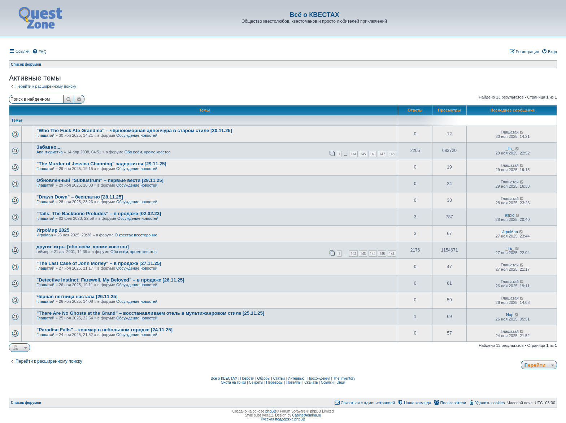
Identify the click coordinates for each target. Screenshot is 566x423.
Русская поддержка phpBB (283, 419)
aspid (509, 215)
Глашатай (45, 135)
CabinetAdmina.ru (306, 415)
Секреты (256, 382)
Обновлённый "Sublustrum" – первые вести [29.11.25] (100, 180)
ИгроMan (44, 235)
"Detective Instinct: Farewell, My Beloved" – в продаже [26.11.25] (110, 280)
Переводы (274, 382)
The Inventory (344, 378)
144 (353, 154)
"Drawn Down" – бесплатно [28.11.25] (79, 197)
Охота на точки (233, 382)
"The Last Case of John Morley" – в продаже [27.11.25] (98, 263)
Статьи (279, 378)
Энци (340, 382)
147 (382, 154)
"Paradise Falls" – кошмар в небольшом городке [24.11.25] (104, 329)
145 (363, 154)
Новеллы (293, 382)
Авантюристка (49, 152)
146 (372, 154)
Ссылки (327, 382)
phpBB (270, 411)
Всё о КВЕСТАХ (224, 378)
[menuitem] (39, 51)
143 (363, 253)
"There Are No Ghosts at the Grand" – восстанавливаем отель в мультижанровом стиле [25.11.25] (150, 313)
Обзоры (263, 378)
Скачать (311, 382)
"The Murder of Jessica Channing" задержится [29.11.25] (101, 163)
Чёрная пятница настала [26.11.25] (77, 296)
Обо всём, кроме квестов (148, 152)
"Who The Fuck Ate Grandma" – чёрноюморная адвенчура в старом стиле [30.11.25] (134, 130)
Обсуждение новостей (136, 135)
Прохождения (319, 378)
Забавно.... (49, 147)
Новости (247, 378)
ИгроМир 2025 (52, 230)
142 (353, 253)
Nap (509, 315)
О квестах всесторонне (136, 235)
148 (392, 154)
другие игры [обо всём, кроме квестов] (82, 246)
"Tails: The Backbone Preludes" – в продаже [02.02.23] (98, 213)
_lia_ (509, 149)
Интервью (296, 378)
